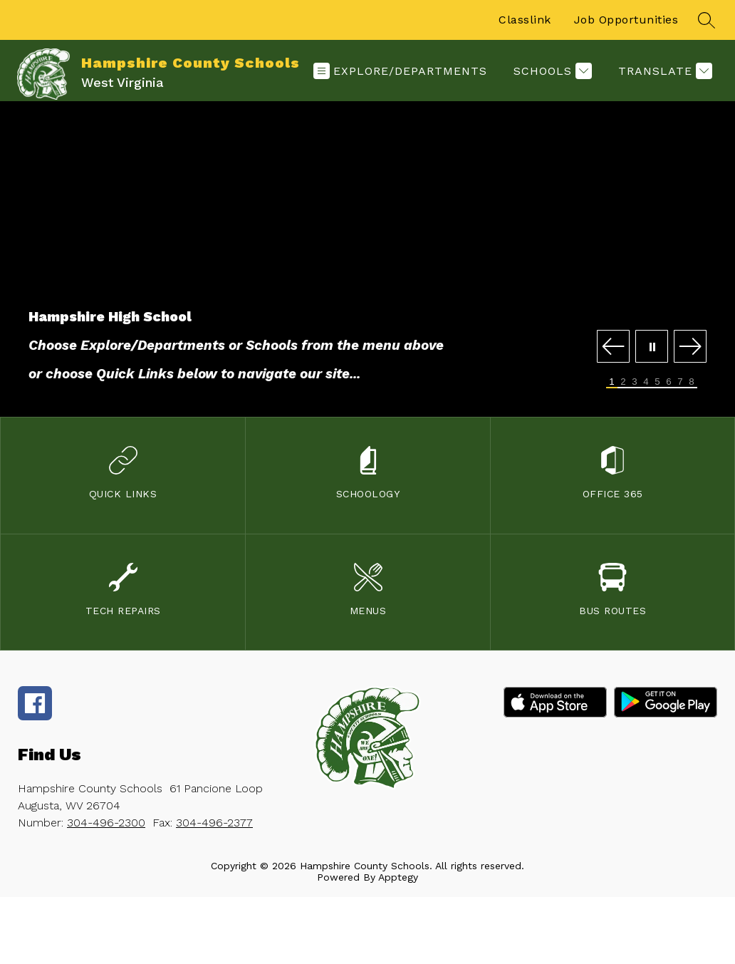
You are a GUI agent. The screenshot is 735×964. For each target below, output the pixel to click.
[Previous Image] (613, 347)
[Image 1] (611, 382)
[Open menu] (400, 71)
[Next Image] (690, 347)
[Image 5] (657, 382)
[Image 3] (634, 382)
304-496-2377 (214, 822)
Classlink (525, 19)
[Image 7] (680, 382)
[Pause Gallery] (651, 347)
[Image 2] (623, 382)
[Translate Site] (663, 71)
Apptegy (398, 877)
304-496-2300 (106, 822)
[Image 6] (668, 382)
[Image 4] (646, 382)
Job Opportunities (626, 19)
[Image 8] (691, 382)
